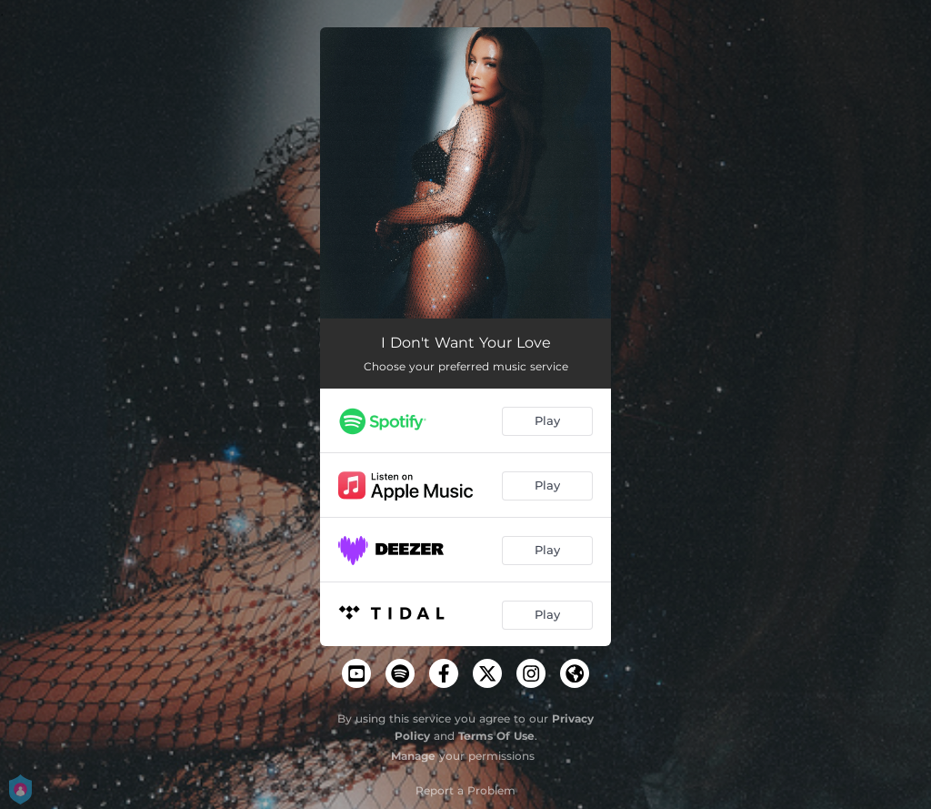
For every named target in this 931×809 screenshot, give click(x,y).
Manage (413, 756)
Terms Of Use (496, 736)
